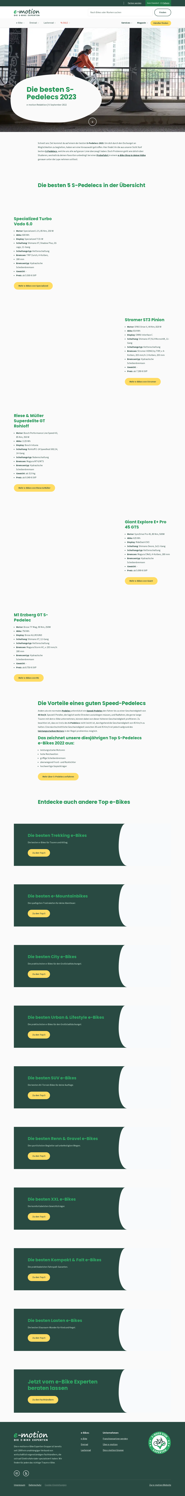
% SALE (65, 22)
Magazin (142, 22)
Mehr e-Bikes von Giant (141, 580)
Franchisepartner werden (115, 1438)
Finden (162, 12)
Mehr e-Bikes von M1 (28, 678)
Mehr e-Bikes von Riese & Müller (34, 488)
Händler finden (160, 23)
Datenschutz (35, 1485)
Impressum (19, 1485)
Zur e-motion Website (160, 1485)
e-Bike (20, 22)
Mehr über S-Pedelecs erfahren (58, 776)
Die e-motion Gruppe (113, 1450)
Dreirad (34, 22)
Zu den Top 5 (38, 852)
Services (127, 22)
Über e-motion (110, 1444)
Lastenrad (50, 22)
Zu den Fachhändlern (43, 1399)
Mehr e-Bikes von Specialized (33, 285)
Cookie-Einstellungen (55, 1485)
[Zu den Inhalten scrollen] (92, 120)
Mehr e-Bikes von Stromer (143, 381)
